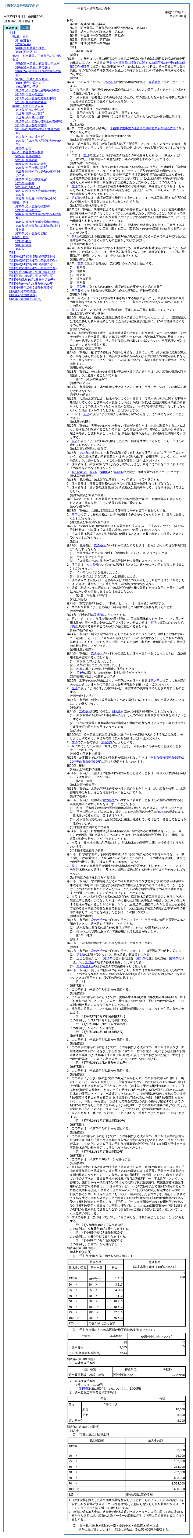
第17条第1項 (84, 966)
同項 (73, 626)
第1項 (75, 197)
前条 (80, 263)
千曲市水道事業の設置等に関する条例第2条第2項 (143, 128)
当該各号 (155, 82)
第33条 (89, 962)
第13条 (118, 472)
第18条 (107, 958)
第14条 (84, 452)
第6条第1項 (79, 472)
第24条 (161, 811)
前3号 (80, 672)
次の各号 (110, 82)
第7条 (93, 472)
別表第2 (117, 711)
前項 (86, 155)
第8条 (104, 472)
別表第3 (106, 742)
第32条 (173, 958)
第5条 (80, 954)
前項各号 (77, 290)
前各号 (80, 286)
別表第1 (99, 614)
